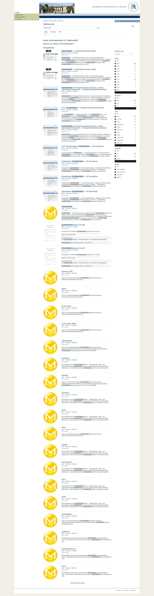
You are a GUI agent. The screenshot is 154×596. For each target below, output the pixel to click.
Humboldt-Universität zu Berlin (50, 20)
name (64, 427)
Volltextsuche (60, 20)
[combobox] (71, 27)
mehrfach (65, 375)
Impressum (118, 590)
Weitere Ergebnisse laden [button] (77, 583)
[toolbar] (133, 26)
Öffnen (63, 53)
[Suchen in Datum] (125, 92)
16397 (64, 497)
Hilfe (133, 26)
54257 (64, 410)
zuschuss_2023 (67, 271)
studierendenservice (69, 549)
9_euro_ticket (66, 306)
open (62, 208)
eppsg (64, 289)
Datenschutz (125, 590)
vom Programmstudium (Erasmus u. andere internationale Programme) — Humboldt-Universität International (84, 88)
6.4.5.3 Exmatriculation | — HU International (82, 146)
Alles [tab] (46, 32)
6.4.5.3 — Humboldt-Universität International (83, 108)
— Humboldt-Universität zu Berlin (79, 51)
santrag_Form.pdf (73, 225)
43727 (64, 566)
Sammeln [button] (75, 53)
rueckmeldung (67, 514)
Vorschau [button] (68, 53)
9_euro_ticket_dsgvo (69, 323)
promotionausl (67, 462)
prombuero (65, 358)
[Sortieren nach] (123, 54)
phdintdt (64, 445)
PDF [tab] (60, 32)
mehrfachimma (67, 341)
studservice (66, 531)
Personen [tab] (53, 32)
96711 (64, 479)
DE (117, 21)
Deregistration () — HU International (79, 161)
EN (119, 21)
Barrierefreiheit (132, 590)
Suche (17, 12)
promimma (65, 393)
